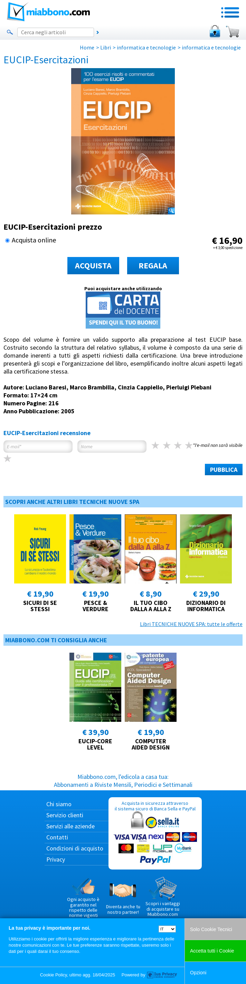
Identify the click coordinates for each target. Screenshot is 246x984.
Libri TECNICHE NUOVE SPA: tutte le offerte (191, 623)
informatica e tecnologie (146, 47)
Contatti (57, 837)
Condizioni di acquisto (74, 848)
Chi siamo (59, 804)
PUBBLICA (223, 469)
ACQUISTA (93, 265)
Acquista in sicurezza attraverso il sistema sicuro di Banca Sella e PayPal (155, 833)
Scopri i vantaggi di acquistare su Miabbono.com (162, 896)
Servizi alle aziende (70, 826)
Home (87, 47)
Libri (105, 47)
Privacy (55, 859)
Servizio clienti (64, 815)
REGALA (153, 265)
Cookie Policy (53, 974)
